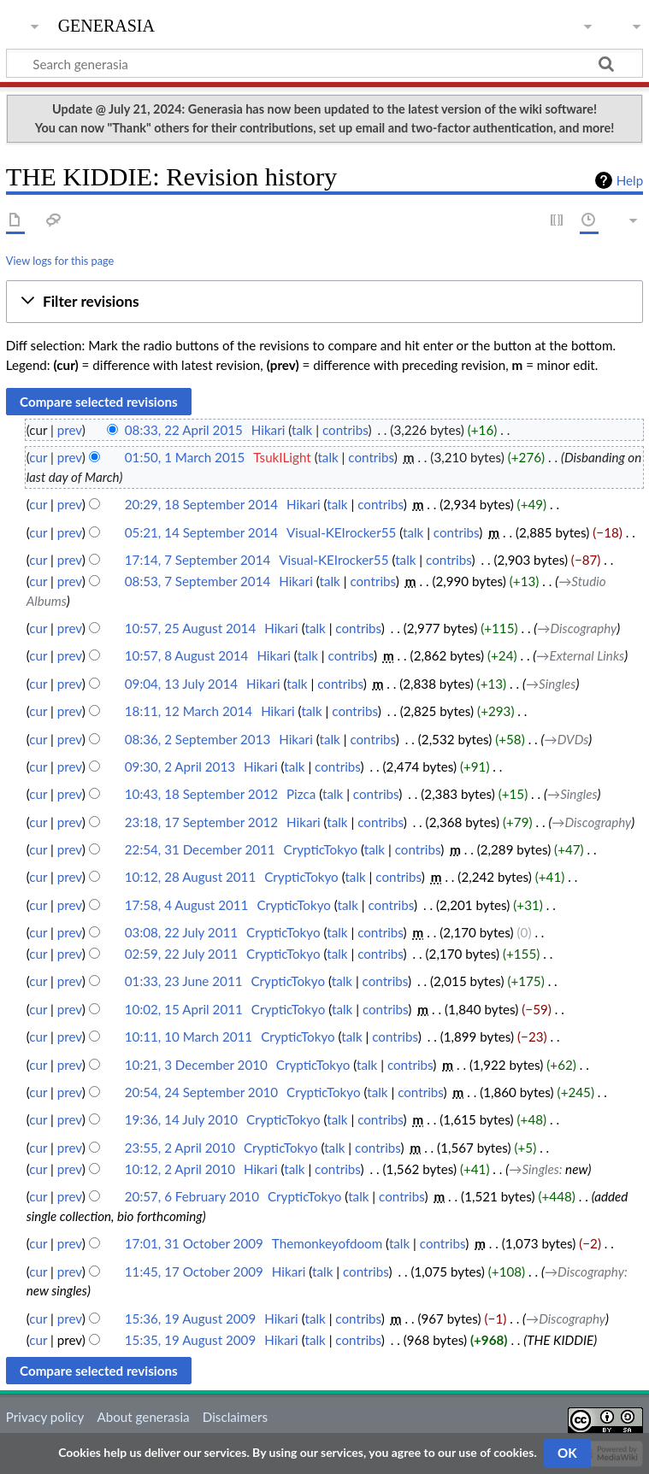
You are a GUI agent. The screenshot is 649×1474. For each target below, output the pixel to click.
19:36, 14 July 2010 (181, 1119)
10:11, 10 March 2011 (188, 1036)
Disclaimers (235, 1416)
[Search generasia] (324, 63)
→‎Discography (577, 628)
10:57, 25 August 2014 (190, 628)
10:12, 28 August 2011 (190, 876)
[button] (324, 302)
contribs (345, 430)
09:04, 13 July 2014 (181, 683)
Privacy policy (45, 1416)
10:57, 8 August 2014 (187, 655)
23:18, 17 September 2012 (201, 822)
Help (630, 180)
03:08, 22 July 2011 (181, 932)
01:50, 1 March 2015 (185, 457)
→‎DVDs (567, 739)
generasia (106, 23)
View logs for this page (60, 260)
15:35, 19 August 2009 (190, 1340)
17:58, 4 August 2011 (187, 905)
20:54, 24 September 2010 (201, 1092)
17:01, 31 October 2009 (194, 1243)
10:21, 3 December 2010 (196, 1064)
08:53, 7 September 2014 (197, 581)
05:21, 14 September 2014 (201, 532)
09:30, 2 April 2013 (180, 766)
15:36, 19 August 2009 (190, 1318)
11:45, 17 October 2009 (194, 1271)
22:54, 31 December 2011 (200, 849)
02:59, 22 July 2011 (181, 953)
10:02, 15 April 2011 (184, 1009)
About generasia (143, 1416)
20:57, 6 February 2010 (192, 1196)
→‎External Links (580, 655)
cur (38, 457)
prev (69, 430)
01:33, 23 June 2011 (184, 981)
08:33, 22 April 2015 (184, 430)
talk (302, 430)
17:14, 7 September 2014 (197, 559)
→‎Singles (551, 683)
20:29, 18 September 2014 (201, 504)
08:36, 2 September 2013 (197, 739)
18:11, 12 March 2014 (188, 711)
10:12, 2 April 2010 (180, 1169)
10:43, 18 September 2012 (201, 794)
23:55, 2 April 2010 (180, 1147)
